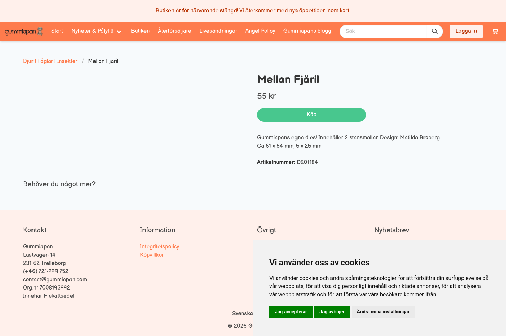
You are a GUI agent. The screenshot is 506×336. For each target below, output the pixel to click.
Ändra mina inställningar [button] (383, 311)
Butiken (140, 31)
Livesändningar (218, 31)
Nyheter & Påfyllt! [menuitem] (92, 31)
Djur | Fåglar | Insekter (50, 61)
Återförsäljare (174, 31)
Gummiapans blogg (307, 31)
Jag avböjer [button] (331, 311)
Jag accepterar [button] (291, 311)
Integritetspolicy (159, 247)
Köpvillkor (152, 255)
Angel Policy (260, 31)
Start (57, 31)
